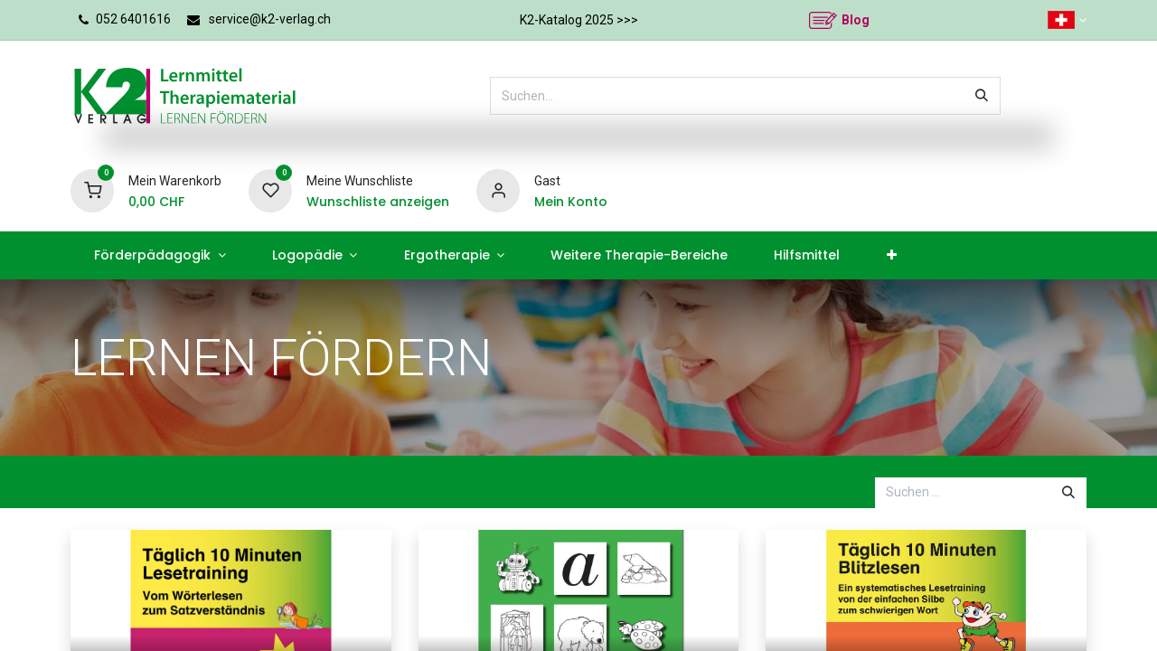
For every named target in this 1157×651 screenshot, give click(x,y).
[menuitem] (160, 255)
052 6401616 (133, 19)
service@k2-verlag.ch (270, 19)
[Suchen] (982, 96)
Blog (856, 20)
